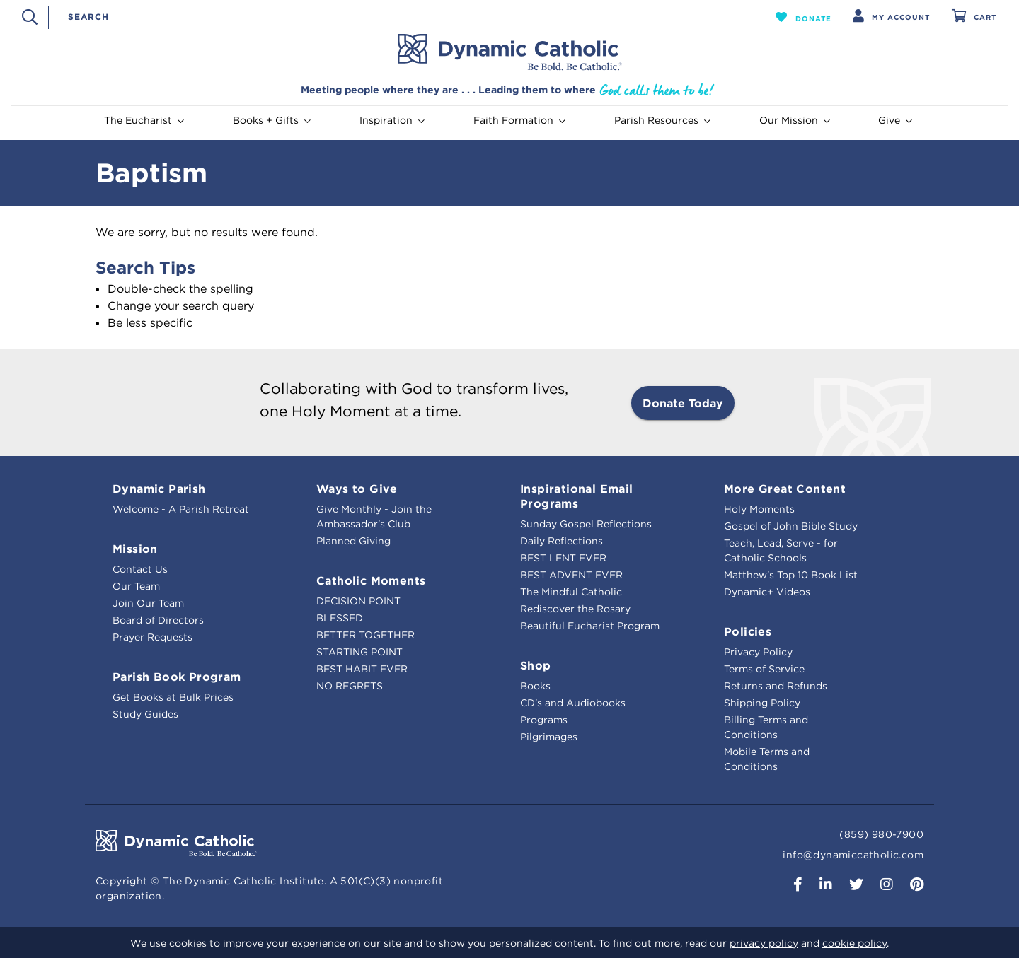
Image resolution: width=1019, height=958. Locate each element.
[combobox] (404, 16)
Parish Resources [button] (662, 120)
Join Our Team (148, 603)
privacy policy (764, 943)
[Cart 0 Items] (974, 17)
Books (535, 685)
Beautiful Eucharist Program (590, 625)
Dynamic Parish (159, 488)
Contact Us (140, 569)
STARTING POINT (359, 652)
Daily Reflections (561, 541)
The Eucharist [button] (144, 120)
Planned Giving (353, 541)
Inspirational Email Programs (576, 495)
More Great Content (785, 488)
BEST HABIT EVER (362, 668)
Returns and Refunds (775, 685)
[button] (803, 17)
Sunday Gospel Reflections (586, 524)
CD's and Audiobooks (573, 702)
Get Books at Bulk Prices (173, 697)
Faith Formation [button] (519, 120)
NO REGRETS (349, 685)
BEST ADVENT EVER (571, 574)
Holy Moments (759, 509)
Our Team (136, 586)
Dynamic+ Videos (767, 591)
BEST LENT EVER (563, 557)
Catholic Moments (370, 580)
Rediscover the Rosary (575, 608)
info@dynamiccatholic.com (853, 854)
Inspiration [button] (392, 120)
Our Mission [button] (794, 120)
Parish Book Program (177, 677)
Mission (135, 549)
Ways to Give (357, 488)
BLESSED (339, 618)
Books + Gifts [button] (272, 120)
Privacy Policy (758, 652)
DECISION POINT (358, 601)
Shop (535, 665)
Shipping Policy (762, 702)
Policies (747, 631)
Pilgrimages (548, 736)
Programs (544, 719)
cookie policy (854, 943)
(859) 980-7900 (881, 834)
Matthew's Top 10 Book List (791, 574)
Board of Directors (158, 620)
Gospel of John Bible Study (791, 526)
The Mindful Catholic (571, 591)
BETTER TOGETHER (365, 635)
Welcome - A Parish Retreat (181, 509)
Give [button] (895, 120)
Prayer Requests (152, 637)
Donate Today (683, 403)
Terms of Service (764, 668)
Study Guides (145, 714)
